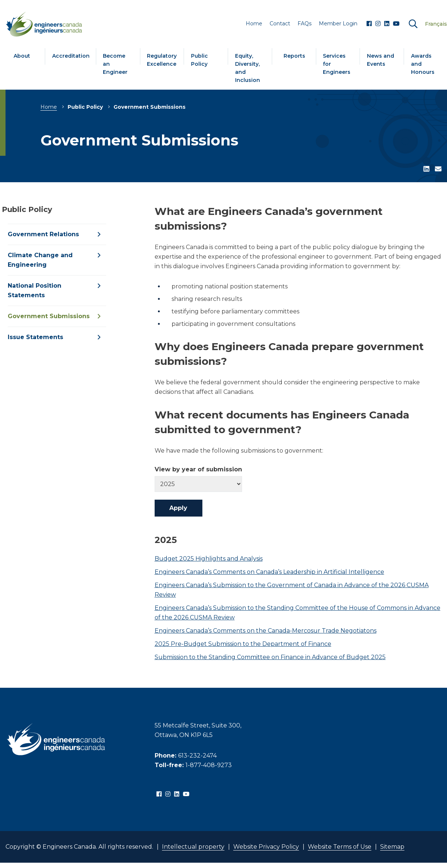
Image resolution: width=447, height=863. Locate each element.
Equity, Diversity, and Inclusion (247, 68)
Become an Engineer (115, 64)
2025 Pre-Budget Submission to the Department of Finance (243, 643)
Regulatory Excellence (162, 60)
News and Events (380, 60)
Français (436, 24)
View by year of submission (198, 469)
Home (48, 107)
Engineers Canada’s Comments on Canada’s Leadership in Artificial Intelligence (269, 571)
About (22, 56)
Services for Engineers (336, 64)
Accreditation (71, 56)
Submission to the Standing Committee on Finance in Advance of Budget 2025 (270, 657)
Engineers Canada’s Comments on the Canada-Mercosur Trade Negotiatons (265, 630)
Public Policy (199, 60)
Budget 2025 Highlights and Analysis (209, 558)
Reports (294, 56)
